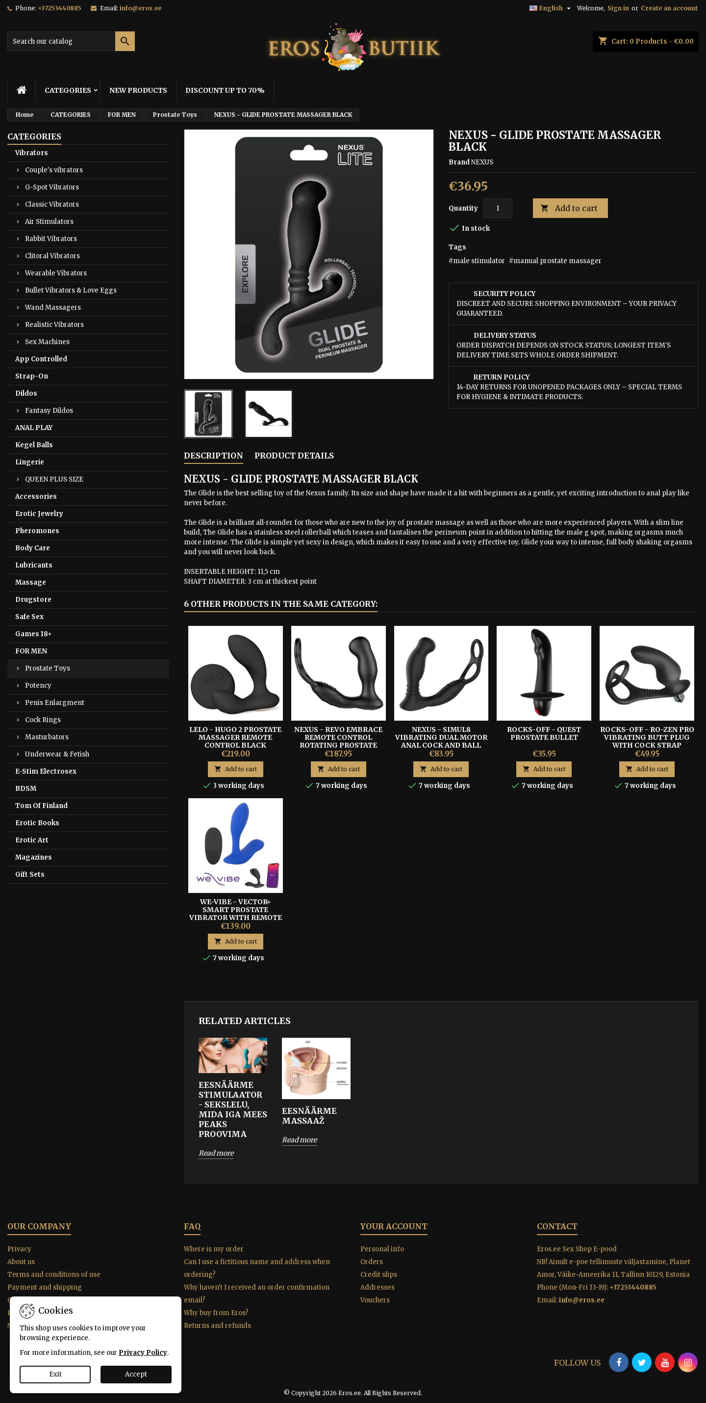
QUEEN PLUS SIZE (54, 479)
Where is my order (214, 1249)
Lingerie (29, 462)
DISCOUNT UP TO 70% (225, 90)
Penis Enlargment (54, 703)
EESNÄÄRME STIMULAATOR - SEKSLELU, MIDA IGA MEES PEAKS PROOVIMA (233, 1109)
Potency (38, 685)
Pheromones (37, 531)
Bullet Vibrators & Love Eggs (71, 290)
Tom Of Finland (41, 806)
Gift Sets (30, 874)
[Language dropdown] (551, 8)
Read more (216, 1153)
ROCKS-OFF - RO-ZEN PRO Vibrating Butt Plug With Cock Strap (647, 737)
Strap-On (31, 376)
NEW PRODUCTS (138, 90)
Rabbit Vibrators (51, 239)
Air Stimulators (49, 221)
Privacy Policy (143, 1353)
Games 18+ (33, 634)
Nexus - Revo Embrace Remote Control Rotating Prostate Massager (338, 741)
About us (21, 1262)
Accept (136, 1374)
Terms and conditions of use (54, 1274)
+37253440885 (59, 8)
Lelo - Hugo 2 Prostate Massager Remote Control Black (235, 737)
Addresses (377, 1287)
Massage (30, 582)
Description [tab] (213, 455)
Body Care (32, 548)
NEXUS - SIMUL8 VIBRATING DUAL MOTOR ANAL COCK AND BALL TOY (441, 741)
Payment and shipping (44, 1287)
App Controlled (41, 359)
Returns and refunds (217, 1326)
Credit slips (378, 1274)
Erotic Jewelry (39, 514)
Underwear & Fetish (57, 754)
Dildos (26, 393)
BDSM (25, 788)
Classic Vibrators (52, 204)
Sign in (618, 8)
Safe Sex (29, 617)
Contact (557, 1226)
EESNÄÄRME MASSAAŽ (309, 1116)
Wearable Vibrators (56, 273)
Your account (394, 1226)
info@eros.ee (140, 8)
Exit (55, 1374)
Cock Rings (43, 720)
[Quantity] (497, 208)
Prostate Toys (47, 668)
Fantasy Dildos (49, 410)
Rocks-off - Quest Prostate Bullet (544, 733)
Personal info (382, 1249)
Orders (371, 1262)
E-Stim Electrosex (45, 771)
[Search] (71, 41)
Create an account (669, 8)
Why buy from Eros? (216, 1313)
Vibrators (31, 153)
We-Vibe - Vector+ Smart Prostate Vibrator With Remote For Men (235, 913)
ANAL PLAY (33, 428)
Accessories (36, 496)
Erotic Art (32, 840)
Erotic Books (37, 823)
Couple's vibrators (54, 170)
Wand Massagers (53, 307)
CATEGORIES (68, 90)
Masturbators (47, 737)
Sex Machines (47, 342)
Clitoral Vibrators (52, 256)
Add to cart (569, 208)
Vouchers (375, 1300)
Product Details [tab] (294, 455)
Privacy (19, 1249)
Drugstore (33, 599)
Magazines (33, 857)
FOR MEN (31, 651)
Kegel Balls (34, 445)
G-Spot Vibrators (52, 187)
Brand (459, 162)
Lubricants (33, 565)
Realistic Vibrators (54, 325)
